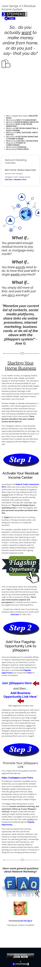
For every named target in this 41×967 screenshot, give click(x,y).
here (30, 673)
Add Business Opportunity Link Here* (20, 696)
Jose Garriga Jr (26, 921)
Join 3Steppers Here (20, 683)
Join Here (8, 179)
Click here (14, 614)
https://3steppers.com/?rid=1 (17, 777)
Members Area (20, 179)
